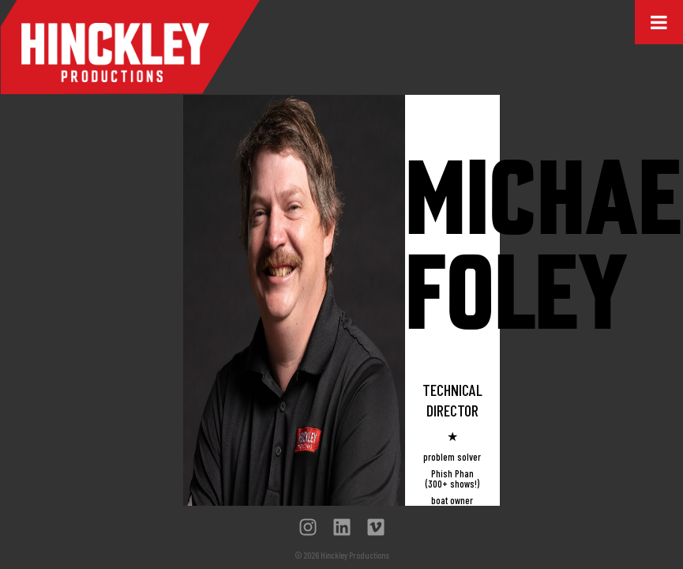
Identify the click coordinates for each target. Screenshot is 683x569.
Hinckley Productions (130, 47)
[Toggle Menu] (659, 22)
